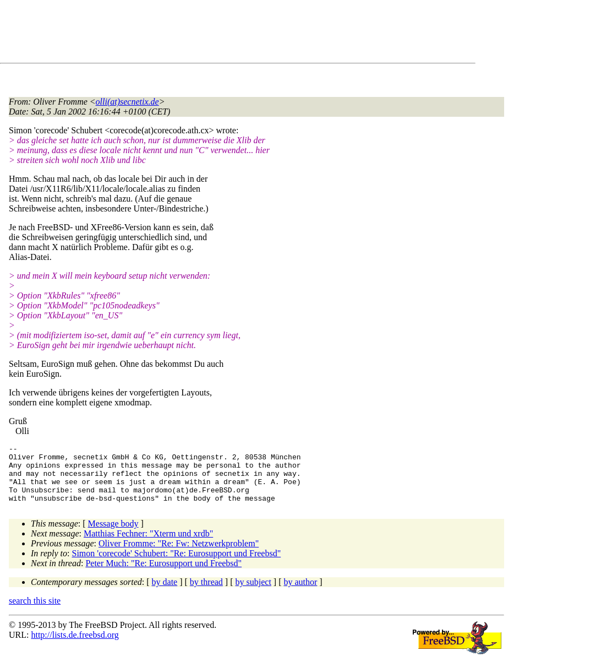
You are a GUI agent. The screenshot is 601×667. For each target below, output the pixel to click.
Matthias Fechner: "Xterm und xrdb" (148, 545)
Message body (113, 535)
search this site (35, 612)
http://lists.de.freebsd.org (74, 646)
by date (165, 593)
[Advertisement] (209, 33)
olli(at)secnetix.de (127, 101)
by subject (253, 593)
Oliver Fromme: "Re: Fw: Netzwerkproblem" (179, 555)
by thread (206, 593)
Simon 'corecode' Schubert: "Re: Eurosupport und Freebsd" (176, 565)
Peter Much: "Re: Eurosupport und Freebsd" (163, 574)
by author (300, 593)
